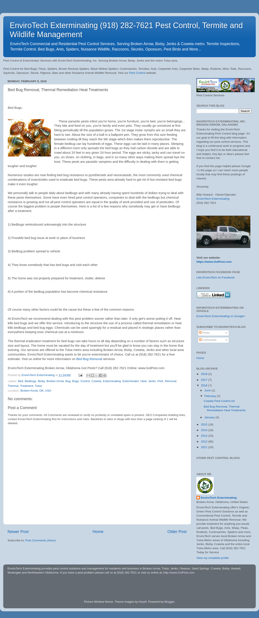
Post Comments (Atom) (40, 540)
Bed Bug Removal (89, 359)
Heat (144, 381)
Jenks (152, 381)
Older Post (177, 531)
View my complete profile (212, 558)
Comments (207, 339)
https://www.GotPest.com (214, 261)
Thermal (13, 385)
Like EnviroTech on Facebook (215, 277)
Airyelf (143, 601)
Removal (170, 381)
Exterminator (130, 381)
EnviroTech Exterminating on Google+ (220, 316)
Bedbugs (30, 381)
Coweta (96, 381)
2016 (204, 385)
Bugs (75, 381)
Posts (204, 332)
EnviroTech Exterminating (212, 198)
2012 (204, 441)
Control (85, 381)
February (210, 396)
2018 (204, 374)
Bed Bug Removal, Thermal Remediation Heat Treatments (225, 408)
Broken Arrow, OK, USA (36, 390)
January (210, 417)
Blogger (169, 601)
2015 (204, 424)
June (208, 390)
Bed (20, 381)
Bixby (41, 381)
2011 (204, 447)
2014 (204, 430)
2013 (204, 435)
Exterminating (112, 381)
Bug (68, 381)
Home (98, 531)
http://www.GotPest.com (178, 572)
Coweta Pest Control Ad (219, 401)
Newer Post (18, 531)
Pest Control (137, 72)
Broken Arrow (55, 381)
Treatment (26, 385)
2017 (204, 379)
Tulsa (38, 385)
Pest (160, 381)
